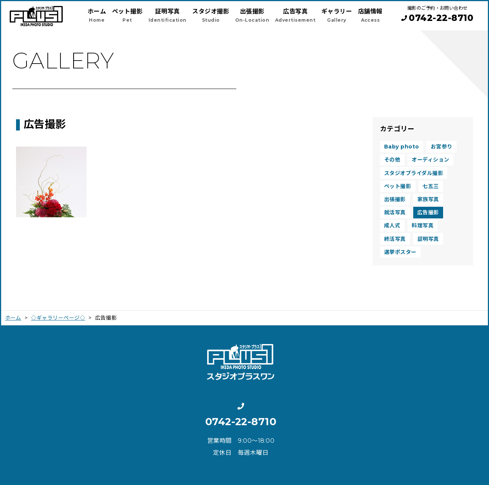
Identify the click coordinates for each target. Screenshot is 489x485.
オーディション (430, 159)
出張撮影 (395, 199)
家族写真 (428, 199)
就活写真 (395, 212)
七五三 (431, 186)
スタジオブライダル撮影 (413, 173)
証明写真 (428, 239)
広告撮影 (428, 212)
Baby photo (401, 146)
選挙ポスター (400, 252)
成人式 (392, 225)
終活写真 (395, 239)
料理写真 (422, 225)
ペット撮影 (397, 186)
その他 (392, 159)
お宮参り (441, 146)
